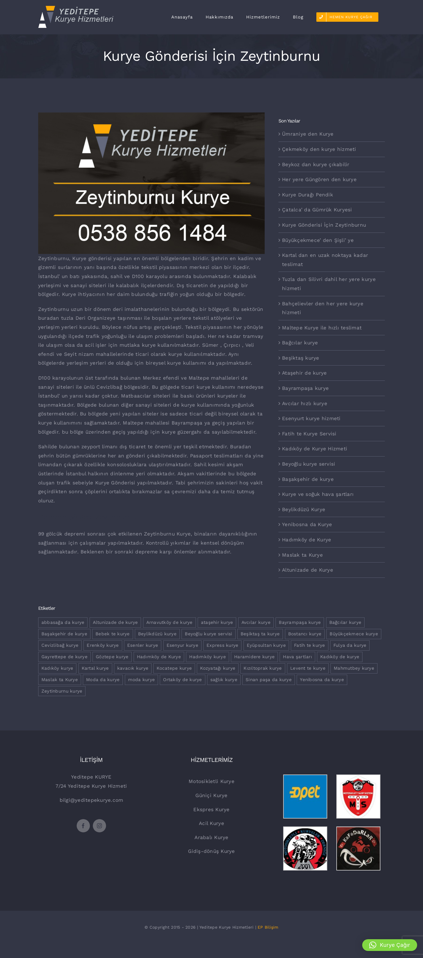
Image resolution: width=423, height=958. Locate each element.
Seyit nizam (79, 354)
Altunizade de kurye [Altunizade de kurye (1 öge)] (115, 622)
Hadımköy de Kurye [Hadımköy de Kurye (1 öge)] (159, 656)
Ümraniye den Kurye (308, 134)
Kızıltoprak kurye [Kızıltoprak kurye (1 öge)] (263, 668)
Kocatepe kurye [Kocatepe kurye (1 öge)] (174, 668)
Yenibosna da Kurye (307, 524)
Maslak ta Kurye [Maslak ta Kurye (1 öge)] (59, 679)
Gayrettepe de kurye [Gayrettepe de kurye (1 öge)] (64, 656)
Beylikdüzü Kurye (303, 509)
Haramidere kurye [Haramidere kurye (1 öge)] (254, 656)
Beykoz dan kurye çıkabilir (316, 164)
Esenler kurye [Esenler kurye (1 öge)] (142, 645)
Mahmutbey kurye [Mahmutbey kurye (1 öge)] (354, 668)
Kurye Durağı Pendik (307, 195)
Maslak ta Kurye (302, 555)
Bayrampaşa (187, 423)
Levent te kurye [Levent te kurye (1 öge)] (307, 668)
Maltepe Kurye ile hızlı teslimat (322, 328)
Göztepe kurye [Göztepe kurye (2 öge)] (112, 656)
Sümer (210, 345)
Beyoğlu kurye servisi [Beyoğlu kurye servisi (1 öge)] (208, 634)
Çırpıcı (232, 345)
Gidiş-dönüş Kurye (211, 851)
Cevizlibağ (109, 387)
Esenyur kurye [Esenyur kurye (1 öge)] (182, 645)
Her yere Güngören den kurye (319, 179)
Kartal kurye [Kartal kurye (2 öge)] (95, 668)
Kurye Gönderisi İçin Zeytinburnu (324, 225)
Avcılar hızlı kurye (304, 403)
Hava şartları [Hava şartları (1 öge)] (297, 656)
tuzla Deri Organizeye (88, 318)
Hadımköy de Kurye (306, 540)
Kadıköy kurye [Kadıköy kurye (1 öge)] (57, 668)
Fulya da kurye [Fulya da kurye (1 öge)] (350, 645)
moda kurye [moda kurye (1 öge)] (141, 679)
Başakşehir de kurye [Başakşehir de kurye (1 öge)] (64, 634)
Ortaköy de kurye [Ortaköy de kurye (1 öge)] (182, 679)
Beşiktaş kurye (300, 358)
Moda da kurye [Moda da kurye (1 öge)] (103, 679)
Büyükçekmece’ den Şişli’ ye (318, 240)
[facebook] (83, 825)
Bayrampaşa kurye (305, 388)
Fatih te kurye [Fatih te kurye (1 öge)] (309, 645)
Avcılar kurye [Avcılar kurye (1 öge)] (256, 622)
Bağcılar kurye (300, 343)
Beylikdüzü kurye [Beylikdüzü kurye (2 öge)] (157, 634)
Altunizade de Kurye (307, 570)
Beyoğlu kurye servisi (308, 464)
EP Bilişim (268, 927)
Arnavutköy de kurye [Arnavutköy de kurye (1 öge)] (169, 622)
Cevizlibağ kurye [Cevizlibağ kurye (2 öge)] (59, 645)
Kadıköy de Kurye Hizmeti (314, 449)
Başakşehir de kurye (308, 479)
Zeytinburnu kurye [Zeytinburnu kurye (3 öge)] (61, 691)
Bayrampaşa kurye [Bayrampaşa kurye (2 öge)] (300, 622)
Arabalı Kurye (211, 837)
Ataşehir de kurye (304, 373)
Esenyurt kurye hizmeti (311, 418)
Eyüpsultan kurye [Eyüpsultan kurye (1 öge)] (266, 645)
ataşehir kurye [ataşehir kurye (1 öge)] (217, 622)
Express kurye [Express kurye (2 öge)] (222, 645)
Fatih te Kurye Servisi (309, 434)
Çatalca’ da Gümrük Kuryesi (317, 210)
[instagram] (99, 825)
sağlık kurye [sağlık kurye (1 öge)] (223, 679)
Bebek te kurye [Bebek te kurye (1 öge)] (112, 634)
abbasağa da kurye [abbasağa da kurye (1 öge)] (62, 622)
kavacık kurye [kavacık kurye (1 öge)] (132, 668)
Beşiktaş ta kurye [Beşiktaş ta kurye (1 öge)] (260, 634)
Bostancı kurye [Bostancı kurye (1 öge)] (305, 634)
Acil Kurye (211, 823)
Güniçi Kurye (211, 795)
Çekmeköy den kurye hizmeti (319, 149)
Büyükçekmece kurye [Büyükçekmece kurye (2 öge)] (354, 634)
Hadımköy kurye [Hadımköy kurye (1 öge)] (207, 656)
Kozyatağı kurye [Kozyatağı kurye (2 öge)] (217, 668)
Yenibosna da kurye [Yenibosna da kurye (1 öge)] (322, 679)
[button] (389, 945)
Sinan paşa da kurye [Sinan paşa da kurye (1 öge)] (269, 679)
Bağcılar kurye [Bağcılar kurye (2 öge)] (345, 622)
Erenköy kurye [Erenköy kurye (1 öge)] (103, 645)
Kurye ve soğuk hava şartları (318, 494)
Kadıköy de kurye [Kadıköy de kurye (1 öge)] (339, 656)
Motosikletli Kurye (211, 781)
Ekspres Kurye (211, 809)
